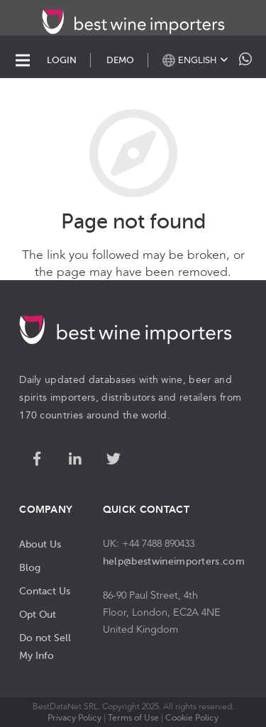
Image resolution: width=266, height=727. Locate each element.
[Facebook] (37, 459)
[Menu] (22, 60)
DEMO (120, 60)
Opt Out (37, 614)
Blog (29, 567)
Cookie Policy (191, 718)
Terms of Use (133, 718)
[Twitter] (113, 459)
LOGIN (62, 60)
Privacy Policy (74, 718)
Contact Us (44, 590)
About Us (40, 544)
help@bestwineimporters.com (174, 561)
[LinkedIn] (75, 459)
